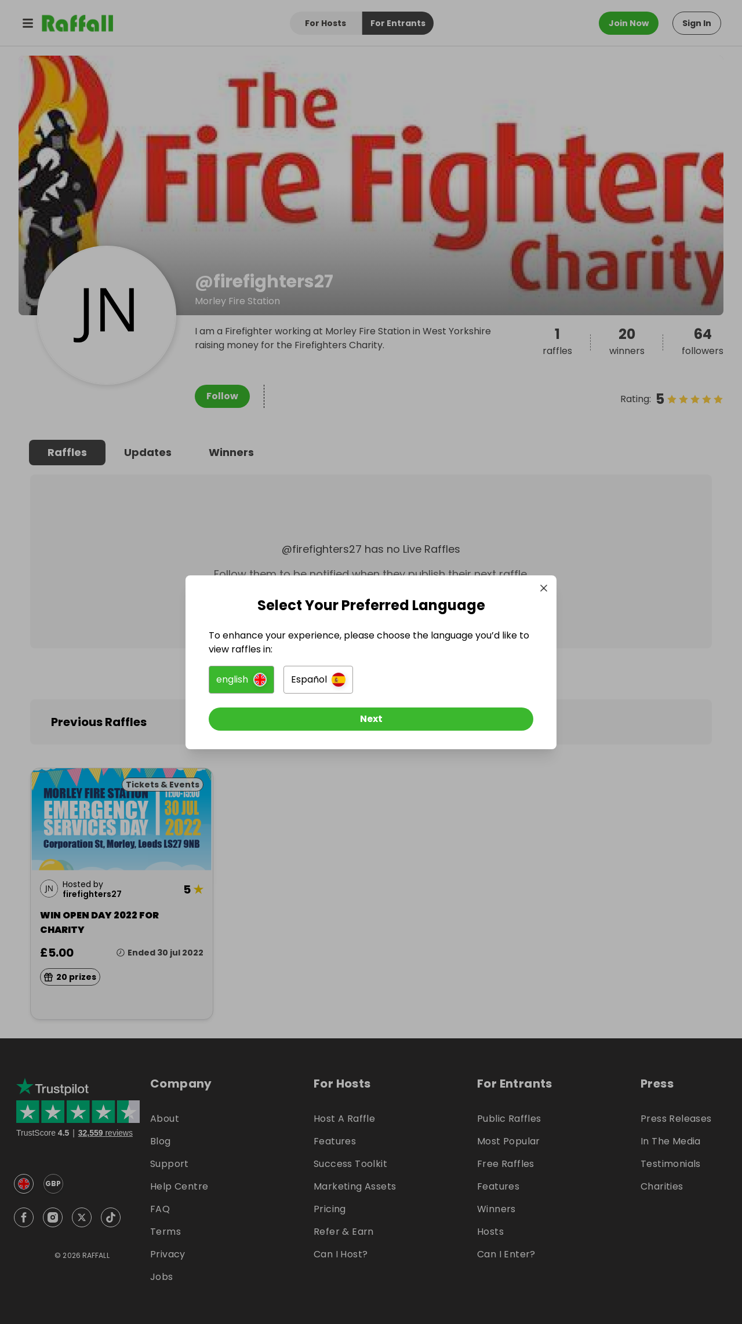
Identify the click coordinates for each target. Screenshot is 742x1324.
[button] (241, 680)
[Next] (371, 719)
